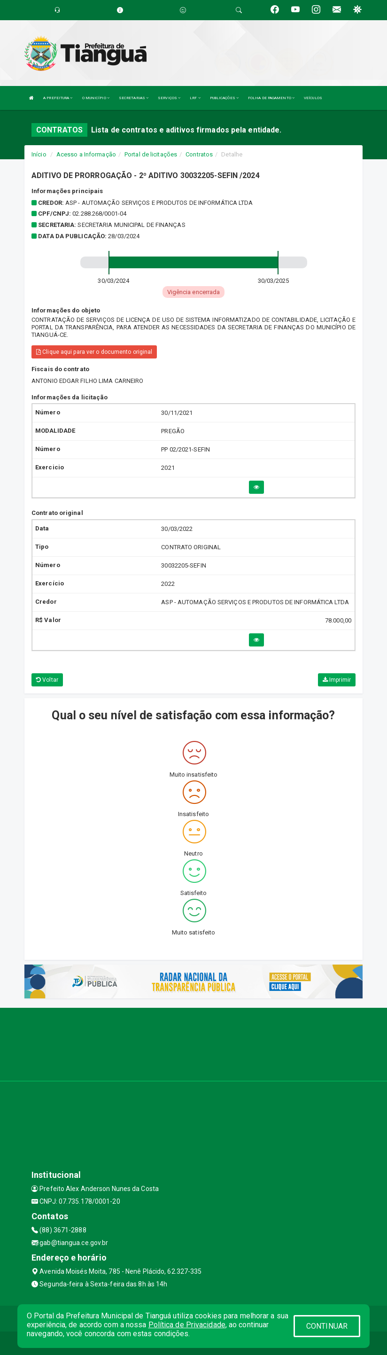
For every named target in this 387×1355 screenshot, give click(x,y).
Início (38, 154)
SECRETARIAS (133, 98)
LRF (195, 98)
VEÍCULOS (313, 98)
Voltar (47, 680)
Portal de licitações (150, 154)
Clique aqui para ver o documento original (94, 352)
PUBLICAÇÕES (224, 98)
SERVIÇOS (169, 98)
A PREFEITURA (57, 98)
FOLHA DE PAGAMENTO (271, 98)
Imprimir (337, 680)
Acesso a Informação (86, 154)
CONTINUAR (327, 1326)
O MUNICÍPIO (95, 98)
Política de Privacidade (186, 1324)
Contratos (199, 154)
